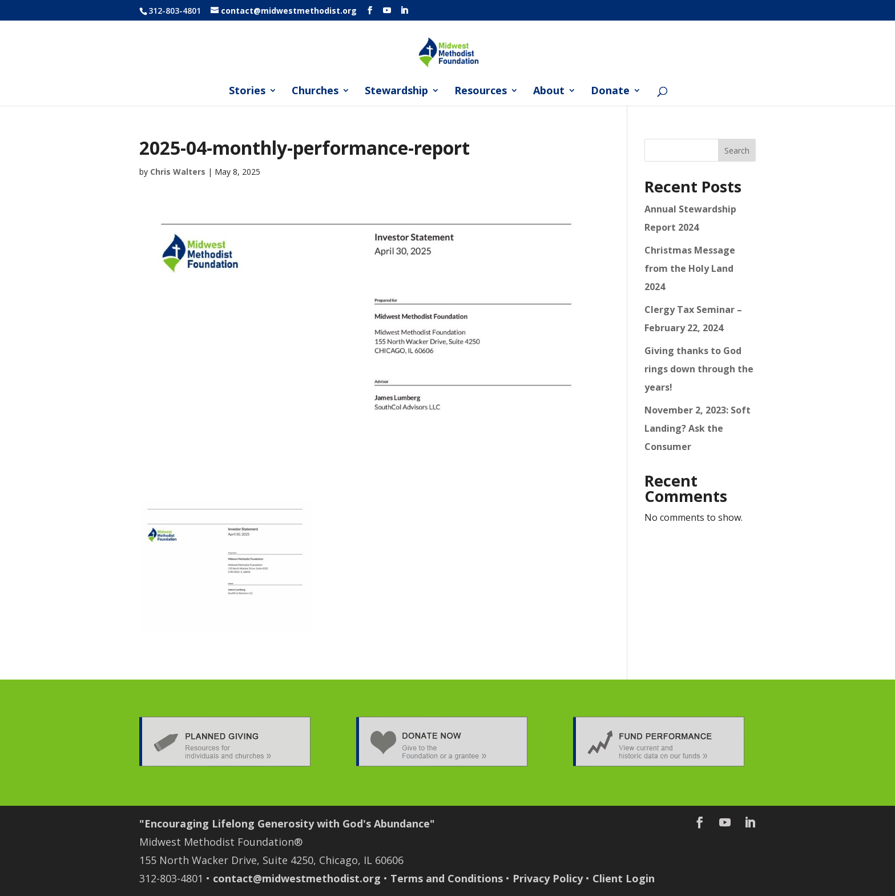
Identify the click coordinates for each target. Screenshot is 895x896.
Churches (315, 91)
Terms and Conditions (446, 878)
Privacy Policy (548, 878)
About (549, 91)
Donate (610, 91)
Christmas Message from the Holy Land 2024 (689, 268)
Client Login (623, 878)
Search (736, 150)
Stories (247, 91)
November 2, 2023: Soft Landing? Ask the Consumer (697, 428)
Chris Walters (177, 171)
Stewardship (396, 91)
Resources (480, 91)
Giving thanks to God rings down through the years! (698, 368)
